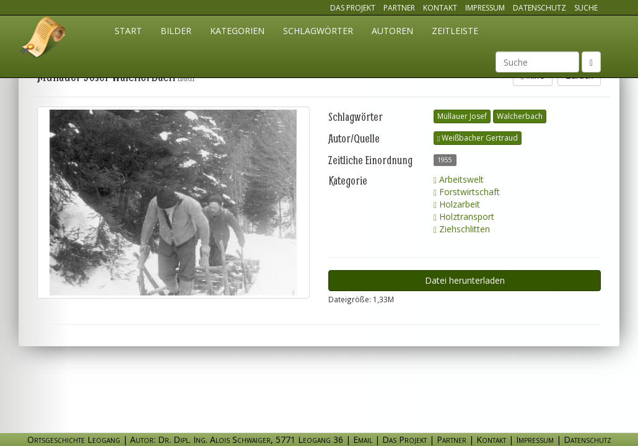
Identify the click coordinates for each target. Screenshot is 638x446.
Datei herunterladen (465, 280)
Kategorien (237, 31)
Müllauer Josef (462, 116)
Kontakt (440, 7)
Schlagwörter (318, 31)
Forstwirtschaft (467, 192)
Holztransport (464, 216)
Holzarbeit (457, 204)
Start (128, 31)
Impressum (485, 7)
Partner (399, 7)
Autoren (392, 31)
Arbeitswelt (459, 179)
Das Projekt (352, 7)
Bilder (175, 31)
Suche (586, 7)
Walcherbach (520, 116)
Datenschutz (539, 7)
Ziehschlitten (462, 229)
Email (362, 439)
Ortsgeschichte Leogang (43, 39)
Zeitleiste (455, 31)
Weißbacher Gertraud (477, 138)
